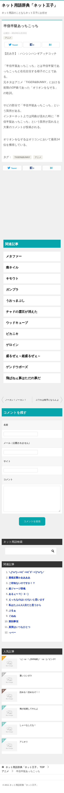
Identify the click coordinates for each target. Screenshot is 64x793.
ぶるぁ (12, 610)
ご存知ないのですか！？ (22, 583)
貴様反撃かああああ (19, 577)
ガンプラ (12, 289)
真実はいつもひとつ (19, 627)
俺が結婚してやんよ (29, 709)
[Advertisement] (32, 206)
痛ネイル (12, 267)
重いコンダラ (26, 676)
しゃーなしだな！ (28, 725)
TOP (25, 767)
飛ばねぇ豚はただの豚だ (23, 378)
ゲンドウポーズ (17, 367)
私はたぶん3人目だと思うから (25, 605)
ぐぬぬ (12, 616)
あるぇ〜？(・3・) (18, 594)
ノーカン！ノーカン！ (15, 400)
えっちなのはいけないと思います (27, 599)
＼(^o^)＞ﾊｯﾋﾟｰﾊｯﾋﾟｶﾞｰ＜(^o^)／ (26, 572)
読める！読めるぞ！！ (30, 692)
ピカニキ (12, 334)
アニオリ (24, 742)
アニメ (8, 38)
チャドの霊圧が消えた (21, 311)
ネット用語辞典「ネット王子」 (30, 5)
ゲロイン (12, 345)
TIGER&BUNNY (22, 157)
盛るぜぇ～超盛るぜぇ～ (23, 356)
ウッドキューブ (17, 322)
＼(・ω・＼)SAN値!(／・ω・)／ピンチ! (37, 659)
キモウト (12, 278)
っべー (12, 632)
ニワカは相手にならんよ (47, 400)
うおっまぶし (15, 300)
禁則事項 (13, 621)
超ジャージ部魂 (17, 588)
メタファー (14, 256)
